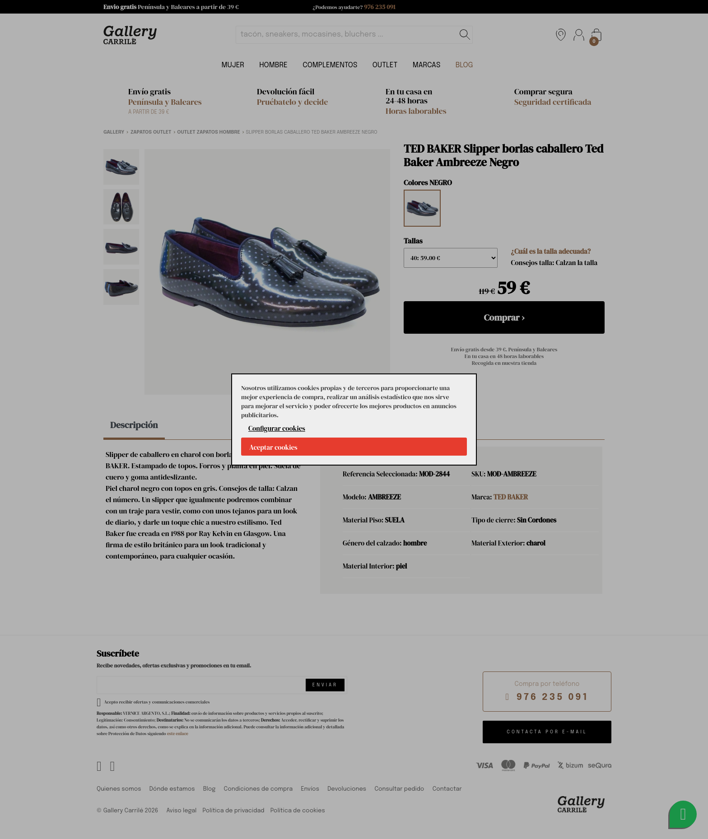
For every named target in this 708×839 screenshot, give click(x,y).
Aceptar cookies (273, 447)
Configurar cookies (276, 428)
